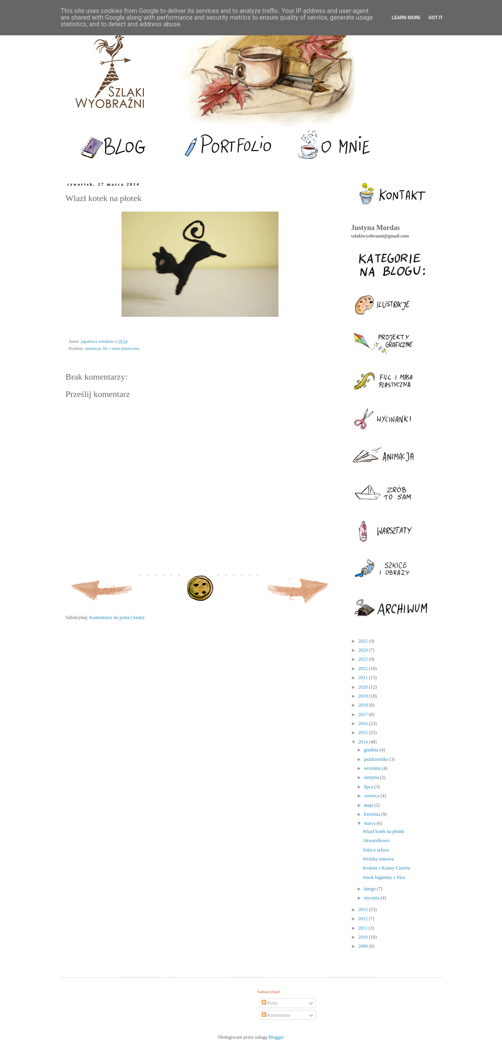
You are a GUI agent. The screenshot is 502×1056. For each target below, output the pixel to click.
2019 (363, 696)
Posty (270, 1003)
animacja (92, 348)
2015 (363, 732)
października (376, 759)
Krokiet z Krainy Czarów (387, 868)
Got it (435, 17)
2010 (363, 937)
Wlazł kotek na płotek (383, 831)
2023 (363, 659)
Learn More (406, 17)
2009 (363, 946)
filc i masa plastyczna (121, 348)
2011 (363, 928)
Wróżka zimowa (378, 859)
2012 (363, 918)
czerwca (372, 795)
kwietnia (372, 814)
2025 (363, 641)
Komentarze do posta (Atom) (116, 617)
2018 (363, 705)
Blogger (275, 1037)
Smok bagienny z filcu (384, 877)
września (373, 768)
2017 (363, 714)
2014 (363, 742)
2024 (363, 650)
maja (369, 805)
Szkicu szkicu (376, 850)
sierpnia (372, 777)
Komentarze (276, 1015)
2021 (363, 677)
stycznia (372, 898)
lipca (369, 786)
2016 (363, 723)
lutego (370, 889)
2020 (363, 687)
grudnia (372, 750)
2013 (363, 909)
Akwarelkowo (376, 840)
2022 (363, 668)
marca (370, 823)
